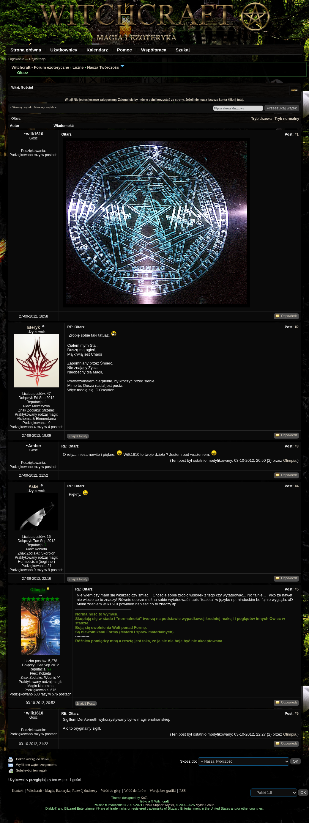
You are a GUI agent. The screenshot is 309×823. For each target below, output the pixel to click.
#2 (297, 327)
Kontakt (17, 791)
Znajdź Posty (77, 436)
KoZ (144, 798)
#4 (297, 486)
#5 (297, 589)
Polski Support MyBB (158, 805)
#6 (297, 714)
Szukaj (183, 49)
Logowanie (16, 59)
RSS (182, 791)
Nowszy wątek (44, 107)
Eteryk (33, 327)
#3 (297, 446)
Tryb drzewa (261, 119)
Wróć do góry (111, 791)
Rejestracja (37, 59)
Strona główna (25, 49)
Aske (33, 486)
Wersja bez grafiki (163, 791)
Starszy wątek (22, 107)
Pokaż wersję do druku (32, 759)
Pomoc (124, 49)
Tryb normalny (287, 119)
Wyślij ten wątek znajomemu (36, 765)
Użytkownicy (63, 49)
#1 (297, 134)
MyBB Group (205, 805)
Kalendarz (97, 49)
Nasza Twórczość (103, 67)
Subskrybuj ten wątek (31, 770)
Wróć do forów (135, 791)
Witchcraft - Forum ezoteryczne (40, 67)
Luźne (78, 67)
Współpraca (153, 49)
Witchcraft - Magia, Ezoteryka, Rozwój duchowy (62, 791)
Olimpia (289, 460)
